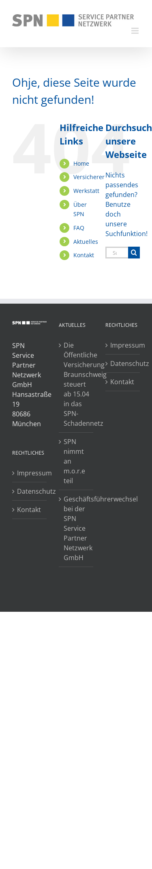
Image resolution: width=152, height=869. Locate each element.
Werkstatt (86, 191)
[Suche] (134, 252)
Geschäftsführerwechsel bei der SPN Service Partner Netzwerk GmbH (76, 528)
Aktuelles (85, 241)
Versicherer (89, 177)
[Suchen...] (116, 252)
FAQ (78, 228)
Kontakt (83, 255)
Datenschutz (30, 491)
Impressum (30, 472)
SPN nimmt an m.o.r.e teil (74, 461)
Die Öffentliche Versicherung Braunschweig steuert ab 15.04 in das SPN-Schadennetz (76, 384)
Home (81, 163)
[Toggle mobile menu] (135, 30)
